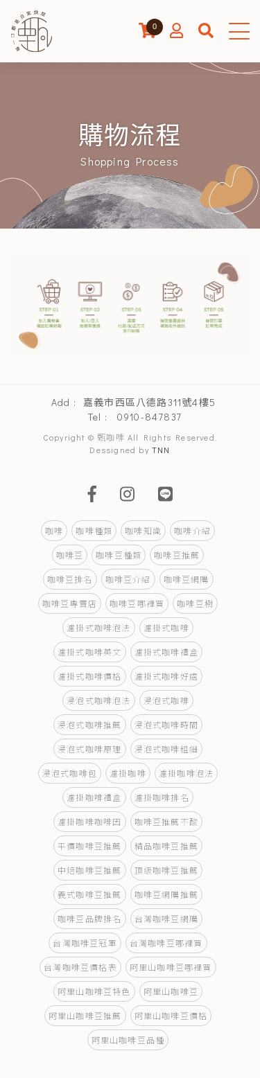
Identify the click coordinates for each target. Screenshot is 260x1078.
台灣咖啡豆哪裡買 (166, 942)
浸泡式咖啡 (166, 700)
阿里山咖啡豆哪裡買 (171, 967)
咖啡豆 (70, 554)
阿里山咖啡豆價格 (171, 1015)
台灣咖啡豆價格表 (80, 967)
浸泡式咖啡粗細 (166, 748)
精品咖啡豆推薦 (166, 845)
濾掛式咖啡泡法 (98, 627)
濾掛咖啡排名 (162, 797)
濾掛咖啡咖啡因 (89, 821)
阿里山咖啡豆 (171, 991)
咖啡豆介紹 (128, 579)
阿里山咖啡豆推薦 (85, 1015)
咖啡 (54, 530)
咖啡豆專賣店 (69, 603)
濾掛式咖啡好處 (166, 676)
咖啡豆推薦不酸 (166, 821)
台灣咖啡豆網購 (166, 918)
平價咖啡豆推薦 (89, 845)
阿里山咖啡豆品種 (128, 1039)
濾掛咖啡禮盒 (94, 797)
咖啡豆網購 (186, 579)
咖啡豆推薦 (177, 554)
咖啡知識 (143, 530)
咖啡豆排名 (70, 579)
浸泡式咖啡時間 (166, 724)
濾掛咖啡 (128, 773)
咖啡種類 (94, 530)
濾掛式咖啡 (166, 627)
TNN (161, 449)
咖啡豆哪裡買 (137, 603)
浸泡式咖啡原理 (89, 748)
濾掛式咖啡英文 (89, 651)
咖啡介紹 (192, 530)
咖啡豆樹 (195, 603)
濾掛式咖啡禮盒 (166, 651)
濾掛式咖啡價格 (89, 676)
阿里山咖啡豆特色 (94, 991)
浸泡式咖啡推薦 (89, 724)
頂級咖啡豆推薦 (166, 870)
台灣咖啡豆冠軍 (84, 942)
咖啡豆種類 (118, 554)
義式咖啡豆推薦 (89, 894)
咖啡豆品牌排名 (89, 918)
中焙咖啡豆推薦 (89, 870)
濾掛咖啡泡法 (186, 773)
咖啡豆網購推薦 (166, 894)
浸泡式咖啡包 (69, 773)
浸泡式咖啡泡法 (98, 700)
